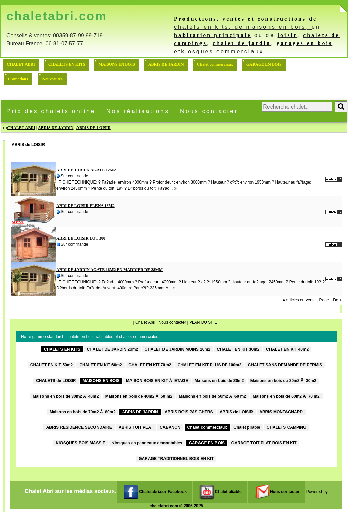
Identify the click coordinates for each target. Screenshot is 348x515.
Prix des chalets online (50, 111)
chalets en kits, (204, 27)
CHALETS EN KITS (66, 64)
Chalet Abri (145, 322)
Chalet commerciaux (215, 64)
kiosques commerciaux (222, 51)
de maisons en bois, (273, 27)
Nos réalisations (137, 111)
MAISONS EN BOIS (117, 64)
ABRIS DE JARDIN (166, 64)
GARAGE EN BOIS (264, 64)
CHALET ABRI (21, 64)
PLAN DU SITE (203, 322)
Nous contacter (209, 111)
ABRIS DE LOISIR (93, 127)
